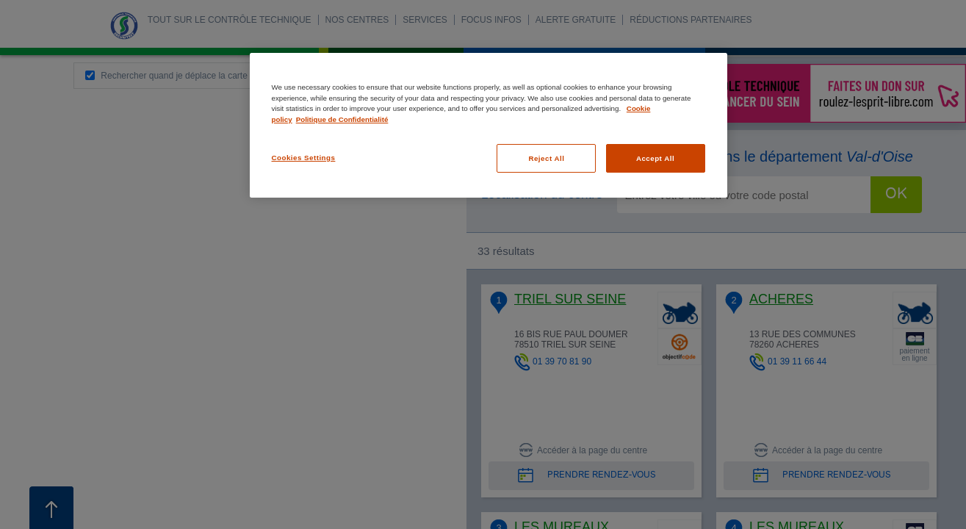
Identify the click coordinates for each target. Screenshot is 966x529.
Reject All (546, 158)
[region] (488, 125)
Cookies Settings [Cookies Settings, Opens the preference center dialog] (304, 158)
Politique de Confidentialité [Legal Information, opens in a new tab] (342, 119)
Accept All (655, 158)
